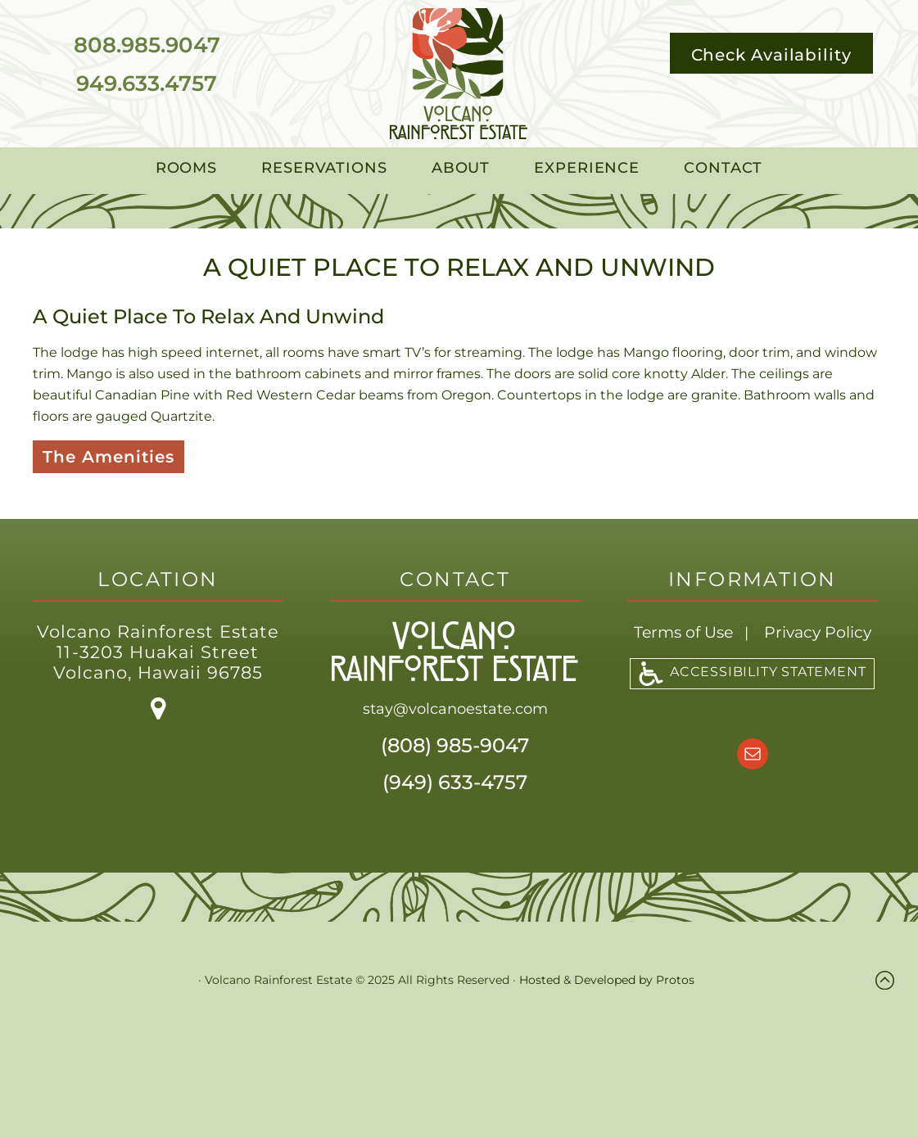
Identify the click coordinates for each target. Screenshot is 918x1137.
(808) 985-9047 (455, 745)
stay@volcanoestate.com (455, 709)
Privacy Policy (817, 632)
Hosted (539, 979)
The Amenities (108, 457)
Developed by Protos (634, 979)
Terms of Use (683, 632)
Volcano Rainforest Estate (458, 73)
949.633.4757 (146, 83)
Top (888, 980)
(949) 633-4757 (454, 782)
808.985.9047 (147, 45)
